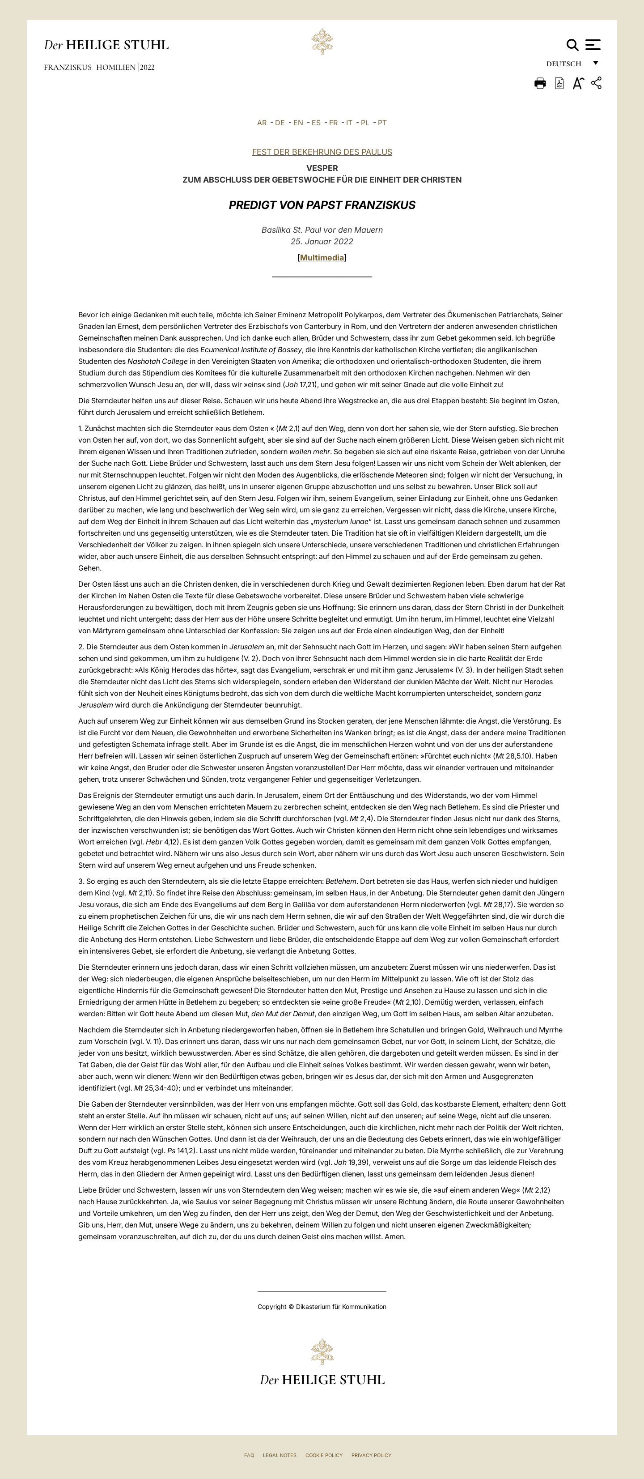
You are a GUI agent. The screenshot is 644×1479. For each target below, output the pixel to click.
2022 (147, 67)
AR (262, 122)
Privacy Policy (371, 1455)
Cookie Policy (324, 1455)
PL (365, 122)
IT (349, 122)
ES (316, 122)
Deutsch (566, 66)
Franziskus (68, 67)
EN (298, 122)
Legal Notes (280, 1455)
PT (382, 122)
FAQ (249, 1455)
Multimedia (322, 257)
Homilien (116, 67)
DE (280, 122)
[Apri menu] (592, 44)
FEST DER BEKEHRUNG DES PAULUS (322, 152)
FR (333, 122)
